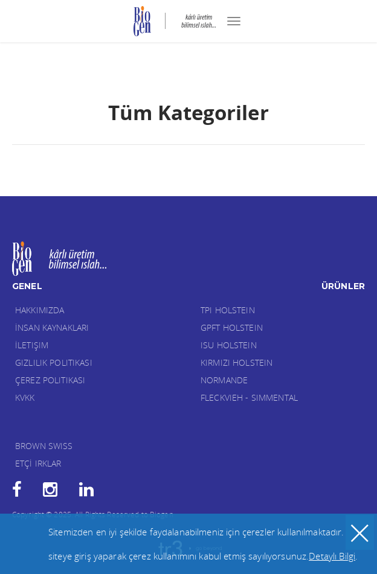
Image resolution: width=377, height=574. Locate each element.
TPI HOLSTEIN (228, 310)
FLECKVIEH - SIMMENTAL (249, 397)
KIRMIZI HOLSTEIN (236, 362)
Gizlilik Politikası (53, 362)
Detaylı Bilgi (332, 556)
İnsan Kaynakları (52, 327)
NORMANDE (224, 380)
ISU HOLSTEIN (229, 345)
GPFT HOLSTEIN (232, 327)
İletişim (31, 345)
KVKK (25, 397)
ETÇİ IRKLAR (38, 463)
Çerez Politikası (50, 380)
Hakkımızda (39, 310)
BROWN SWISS (44, 445)
